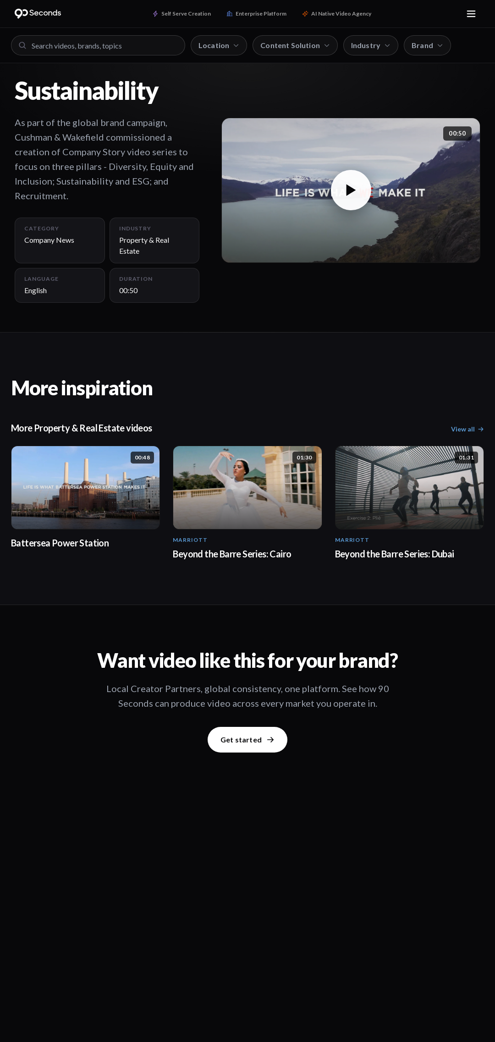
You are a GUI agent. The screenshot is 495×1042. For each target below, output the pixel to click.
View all (467, 429)
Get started (247, 739)
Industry (370, 45)
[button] (350, 190)
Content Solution (295, 45)
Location (218, 45)
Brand (427, 45)
